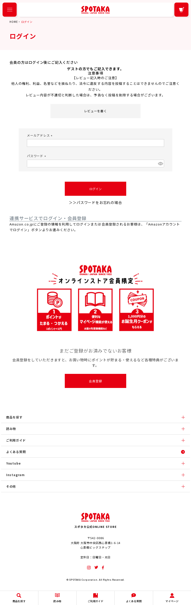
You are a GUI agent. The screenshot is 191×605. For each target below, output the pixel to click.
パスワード (37, 155)
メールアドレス (40, 135)
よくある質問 (16, 451)
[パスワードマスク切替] (160, 163)
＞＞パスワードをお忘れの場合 (95, 202)
